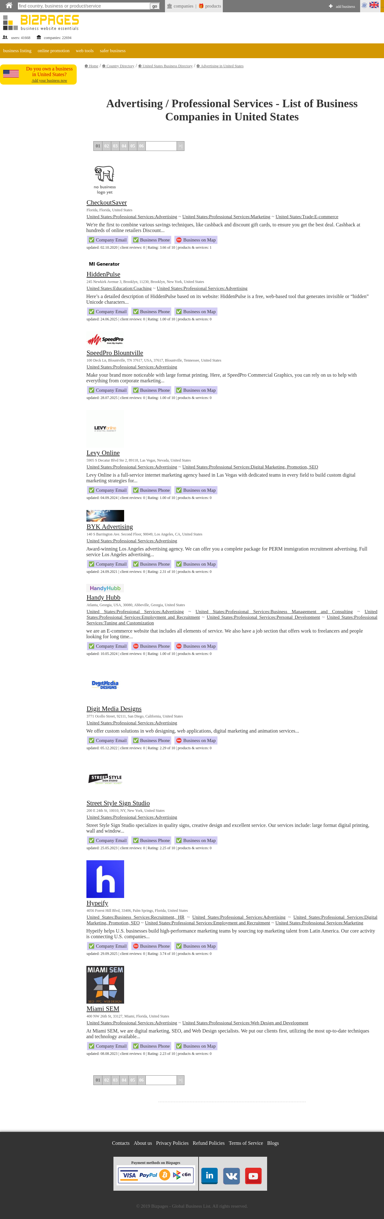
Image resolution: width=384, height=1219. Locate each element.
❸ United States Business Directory (165, 66)
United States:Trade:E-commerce (307, 216)
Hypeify (97, 903)
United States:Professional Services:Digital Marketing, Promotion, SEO (250, 466)
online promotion (53, 50)
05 (132, 145)
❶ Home (91, 66)
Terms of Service (246, 1143)
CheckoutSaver (106, 202)
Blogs (273, 1143)
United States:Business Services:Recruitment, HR (135, 917)
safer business (113, 50)
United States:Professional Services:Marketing (226, 216)
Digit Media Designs (113, 708)
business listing (17, 50)
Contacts (121, 1143)
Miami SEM (102, 1008)
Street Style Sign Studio (118, 803)
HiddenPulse (103, 274)
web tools (85, 50)
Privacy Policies (172, 1143)
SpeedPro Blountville (114, 353)
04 (124, 145)
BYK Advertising (109, 526)
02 (106, 145)
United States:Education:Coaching (118, 288)
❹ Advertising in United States (220, 66)
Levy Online (103, 453)
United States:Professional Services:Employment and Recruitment (207, 922)
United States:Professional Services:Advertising (131, 216)
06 (141, 145)
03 (115, 145)
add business (345, 6)
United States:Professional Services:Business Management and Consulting (274, 611)
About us (143, 1143)
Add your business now (49, 80)
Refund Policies (209, 1143)
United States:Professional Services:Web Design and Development (245, 1022)
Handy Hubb (103, 597)
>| (181, 145)
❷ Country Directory (118, 66)
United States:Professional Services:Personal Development (263, 617)
